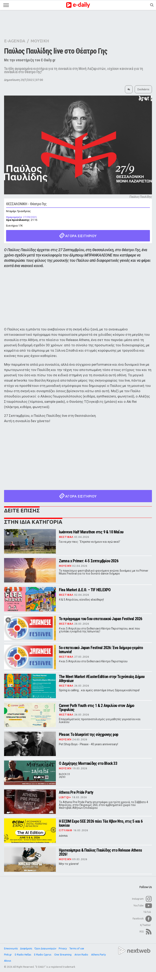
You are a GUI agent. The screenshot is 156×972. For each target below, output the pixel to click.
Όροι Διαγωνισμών (45, 948)
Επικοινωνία (11, 948)
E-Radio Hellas (23, 954)
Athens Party (98, 954)
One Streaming (63, 954)
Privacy (63, 948)
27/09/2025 (21, 217)
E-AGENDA (14, 41)
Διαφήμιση (26, 948)
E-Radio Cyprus (43, 954)
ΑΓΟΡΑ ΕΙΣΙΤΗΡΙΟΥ (78, 235)
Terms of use (76, 948)
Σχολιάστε (143, 89)
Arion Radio (82, 954)
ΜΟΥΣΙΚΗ (40, 41)
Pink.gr (8, 954)
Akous (8, 960)
